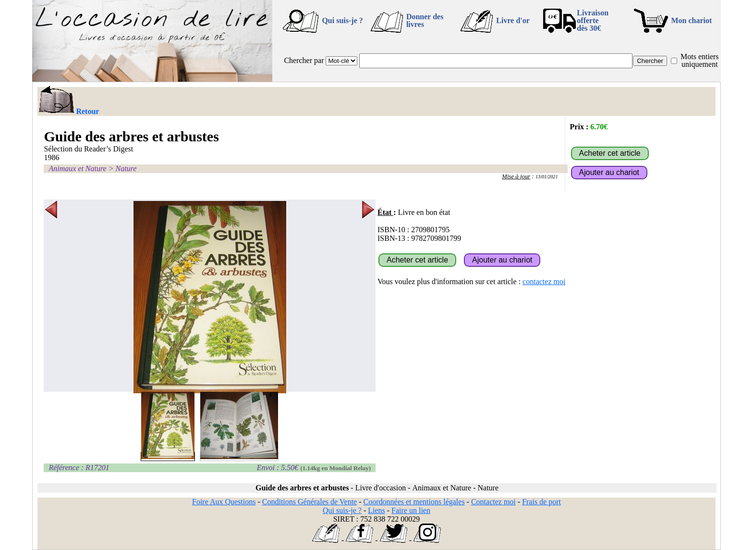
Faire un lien (410, 510)
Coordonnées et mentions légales (414, 502)
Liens (376, 510)
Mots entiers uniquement (699, 60)
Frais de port (541, 502)
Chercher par (304, 60)
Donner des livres (425, 20)
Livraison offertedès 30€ (592, 20)
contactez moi (543, 281)
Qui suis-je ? (342, 20)
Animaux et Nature (77, 168)
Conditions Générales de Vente (309, 502)
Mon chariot (691, 20)
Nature (125, 168)
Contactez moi (493, 502)
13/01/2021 (546, 176)
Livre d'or (512, 20)
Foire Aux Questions (223, 502)
